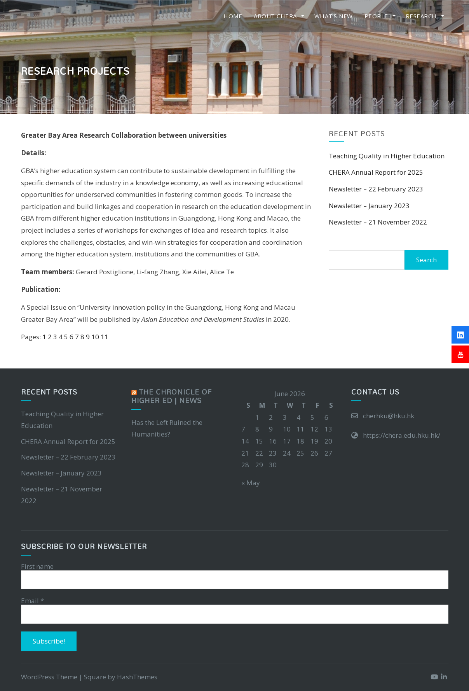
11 (104, 336)
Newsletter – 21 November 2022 (378, 221)
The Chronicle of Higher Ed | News (171, 396)
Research (421, 16)
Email (32, 601)
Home (232, 16)
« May (250, 482)
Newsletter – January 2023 (369, 205)
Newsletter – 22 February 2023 (376, 188)
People (376, 16)
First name (37, 566)
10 (95, 336)
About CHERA (275, 16)
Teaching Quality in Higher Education (387, 155)
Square (95, 676)
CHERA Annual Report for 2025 (376, 172)
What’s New (333, 16)
